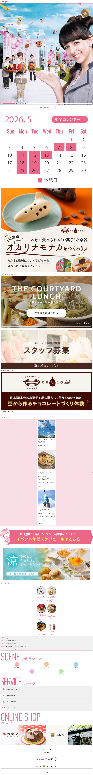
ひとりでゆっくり (61, 674)
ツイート (49, 772)
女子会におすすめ (31, 674)
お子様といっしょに (46, 667)
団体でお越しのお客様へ (11, 707)
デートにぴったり (17, 667)
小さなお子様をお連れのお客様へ (13, 689)
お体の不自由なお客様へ (11, 695)
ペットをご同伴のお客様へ (12, 701)
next (92, 472)
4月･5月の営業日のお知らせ (21, 103)
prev (1, 472)
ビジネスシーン (76, 667)
